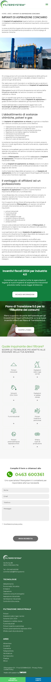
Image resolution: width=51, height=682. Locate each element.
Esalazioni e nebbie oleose (12, 621)
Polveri (5, 614)
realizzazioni (34, 157)
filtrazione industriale (9, 92)
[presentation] (35, 530)
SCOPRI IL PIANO (24, 330)
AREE (9, 14)
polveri (16, 149)
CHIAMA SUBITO (38, 679)
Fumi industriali (9, 624)
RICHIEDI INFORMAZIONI (24, 294)
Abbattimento (8, 584)
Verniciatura (7, 653)
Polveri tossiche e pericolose (13, 626)
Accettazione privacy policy (13, 524)
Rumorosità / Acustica (11, 586)
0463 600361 (29, 474)
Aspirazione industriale (11, 596)
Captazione (7, 591)
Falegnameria (8, 651)
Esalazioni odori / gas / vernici (13, 616)
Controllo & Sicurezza (11, 601)
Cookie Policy (8, 669)
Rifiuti (5, 661)
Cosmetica (7, 648)
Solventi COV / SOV (10, 618)
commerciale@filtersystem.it (13, 572)
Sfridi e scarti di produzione (13, 631)
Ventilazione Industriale (12, 599)
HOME (4, 14)
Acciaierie (6, 646)
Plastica (6, 658)
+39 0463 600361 (12, 569)
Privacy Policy (37, 668)
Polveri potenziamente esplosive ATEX (17, 629)
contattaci (18, 257)
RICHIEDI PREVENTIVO (12, 679)
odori (28, 78)
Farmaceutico (8, 656)
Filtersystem (6, 90)
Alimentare (7, 643)
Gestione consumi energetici (13, 594)
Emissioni (6, 589)
